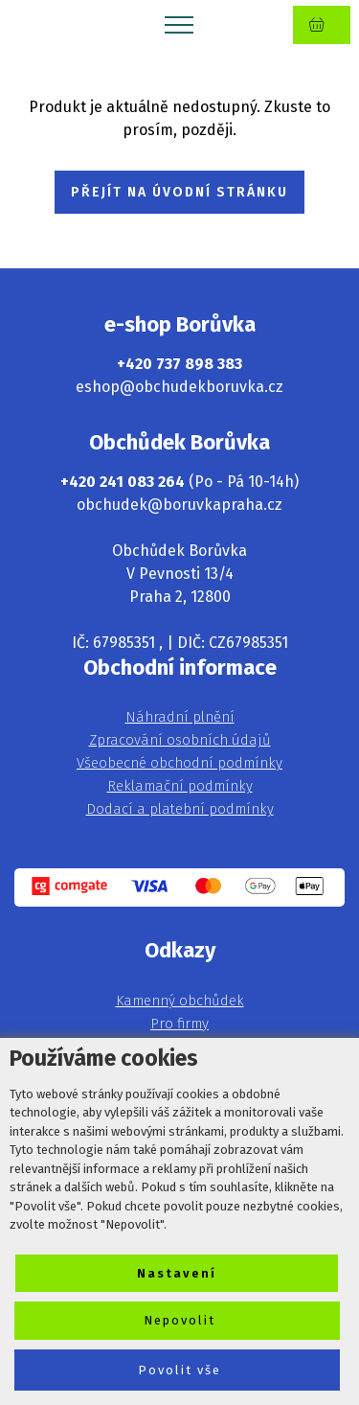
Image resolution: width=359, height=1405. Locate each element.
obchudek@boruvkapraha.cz (179, 504)
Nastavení (176, 1273)
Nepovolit (179, 1320)
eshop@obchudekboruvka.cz (179, 387)
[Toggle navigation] (179, 24)
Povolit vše (179, 1370)
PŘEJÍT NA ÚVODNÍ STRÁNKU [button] (179, 192)
